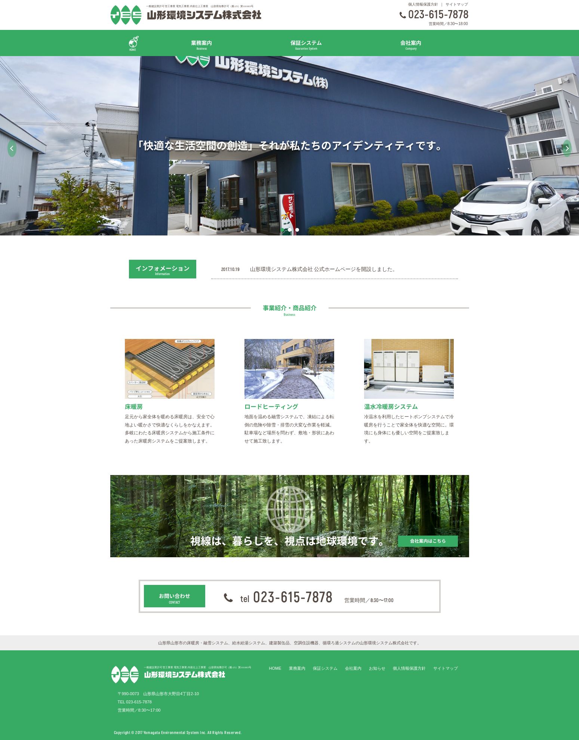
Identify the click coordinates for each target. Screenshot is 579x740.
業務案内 (202, 44)
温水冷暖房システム (391, 407)
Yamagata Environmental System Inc (175, 732)
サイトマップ (457, 4)
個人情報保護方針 (423, 4)
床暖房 (134, 407)
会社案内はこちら (428, 541)
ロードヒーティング (271, 407)
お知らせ (377, 668)
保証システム (306, 44)
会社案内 (410, 44)
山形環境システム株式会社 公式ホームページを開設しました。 (324, 269)
